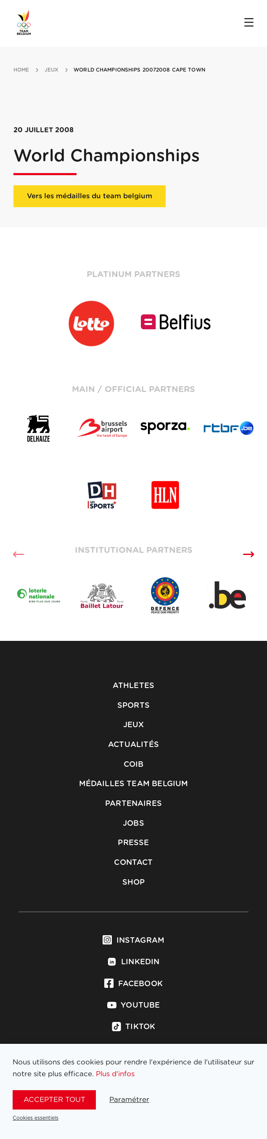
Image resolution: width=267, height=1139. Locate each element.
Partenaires (133, 804)
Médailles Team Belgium (133, 784)
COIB (134, 764)
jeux (51, 69)
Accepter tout (54, 1099)
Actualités (133, 745)
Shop (133, 882)
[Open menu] (249, 23)
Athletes (133, 686)
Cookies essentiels (35, 1117)
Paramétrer (129, 1099)
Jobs (133, 823)
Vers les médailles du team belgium (89, 196)
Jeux (133, 725)
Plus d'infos (115, 1074)
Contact (133, 863)
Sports (133, 706)
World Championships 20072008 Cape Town (139, 69)
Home (21, 69)
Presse (133, 843)
